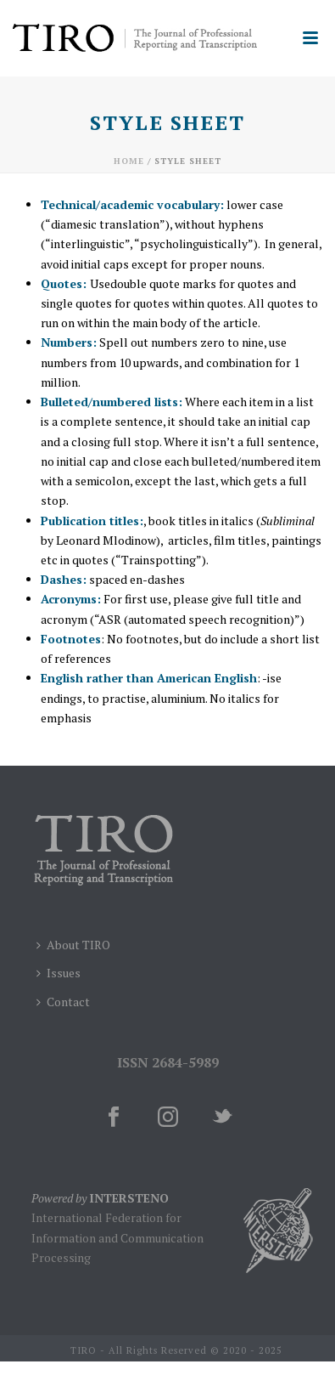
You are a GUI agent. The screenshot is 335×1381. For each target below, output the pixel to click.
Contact (63, 1001)
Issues (58, 973)
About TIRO (73, 945)
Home (129, 161)
